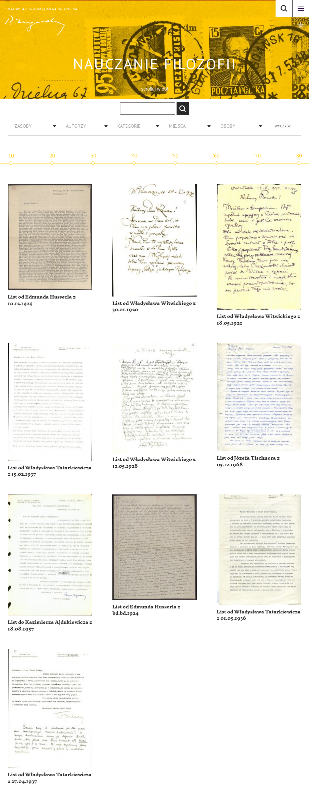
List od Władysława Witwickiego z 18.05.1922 (258, 320)
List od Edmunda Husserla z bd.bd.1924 (146, 610)
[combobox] (33, 126)
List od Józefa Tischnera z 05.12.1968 (248, 461)
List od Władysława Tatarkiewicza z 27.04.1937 (50, 778)
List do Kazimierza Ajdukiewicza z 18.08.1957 (50, 625)
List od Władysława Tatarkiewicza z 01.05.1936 (259, 615)
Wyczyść (283, 126)
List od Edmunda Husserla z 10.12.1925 (42, 300)
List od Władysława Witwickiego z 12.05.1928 (154, 463)
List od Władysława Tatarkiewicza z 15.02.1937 (50, 471)
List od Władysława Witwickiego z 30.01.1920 (154, 307)
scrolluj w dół (154, 89)
